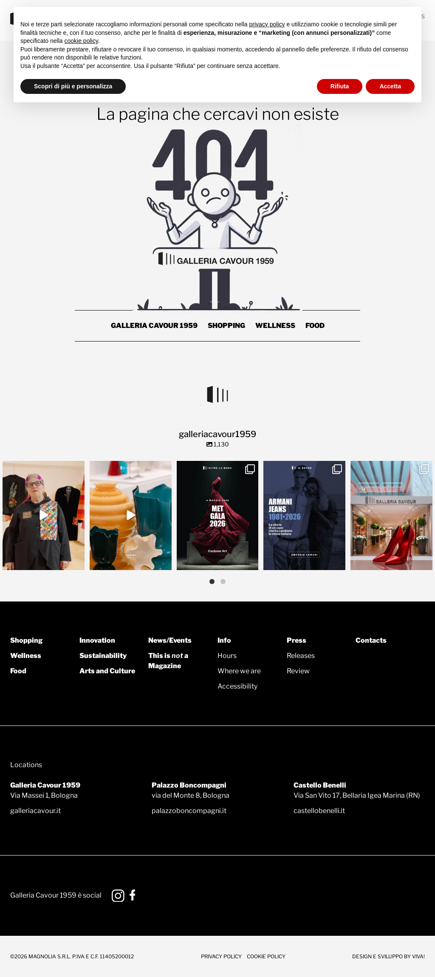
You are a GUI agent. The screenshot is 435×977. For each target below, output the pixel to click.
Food (315, 326)
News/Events (170, 640)
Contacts (371, 640)
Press (296, 640)
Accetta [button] (390, 86)
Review (298, 671)
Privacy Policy (221, 956)
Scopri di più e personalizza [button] (73, 86)
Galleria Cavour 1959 (154, 326)
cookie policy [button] (81, 40)
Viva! (418, 956)
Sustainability (103, 656)
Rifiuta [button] (339, 86)
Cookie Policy (266, 956)
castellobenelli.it (319, 811)
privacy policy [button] (267, 24)
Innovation (97, 640)
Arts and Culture (107, 671)
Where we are (239, 671)
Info (224, 640)
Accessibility (237, 686)
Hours (227, 656)
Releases (301, 656)
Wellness (275, 326)
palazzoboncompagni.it (189, 811)
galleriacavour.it (35, 811)
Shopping (226, 326)
